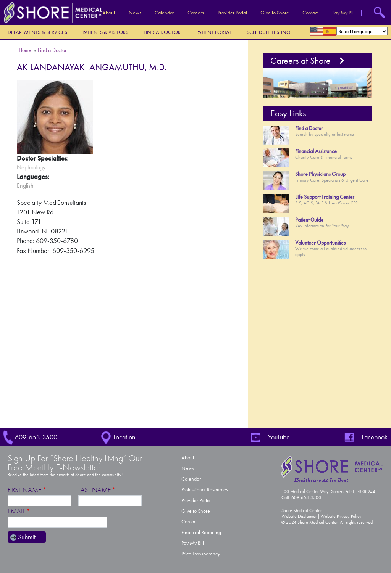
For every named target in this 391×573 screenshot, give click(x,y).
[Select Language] (362, 31)
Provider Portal (232, 13)
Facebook (375, 437)
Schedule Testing (269, 32)
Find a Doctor (162, 32)
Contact (310, 13)
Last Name (94, 490)
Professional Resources (204, 489)
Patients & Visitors (105, 32)
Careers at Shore (300, 60)
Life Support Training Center (324, 197)
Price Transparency (200, 553)
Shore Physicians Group (320, 174)
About (108, 13)
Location (124, 437)
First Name (24, 490)
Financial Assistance (316, 151)
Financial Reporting (201, 532)
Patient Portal (213, 32)
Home (25, 50)
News (135, 13)
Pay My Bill (343, 13)
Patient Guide (309, 220)
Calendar (164, 13)
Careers (195, 13)
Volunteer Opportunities (320, 243)
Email (16, 511)
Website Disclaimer (299, 516)
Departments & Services (37, 32)
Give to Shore (274, 13)
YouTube (279, 437)
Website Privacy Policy (341, 516)
